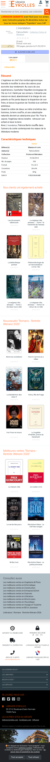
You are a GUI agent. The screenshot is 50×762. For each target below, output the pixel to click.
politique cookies (25, 748)
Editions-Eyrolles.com (10, 720)
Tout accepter (17, 757)
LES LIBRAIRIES (25, 674)
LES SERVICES (25, 684)
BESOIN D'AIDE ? (25, 679)
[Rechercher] (22, 12)
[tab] (13, 58)
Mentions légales (8, 726)
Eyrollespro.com (25, 720)
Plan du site (41, 726)
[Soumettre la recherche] (47, 12)
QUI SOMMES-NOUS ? (10, 670)
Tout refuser (33, 757)
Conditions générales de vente (25, 726)
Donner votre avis (23, 43)
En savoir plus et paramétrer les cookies (28, 751)
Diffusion (35, 720)
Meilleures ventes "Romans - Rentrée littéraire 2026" (20, 452)
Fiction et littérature (34, 154)
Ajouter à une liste (25, 52)
